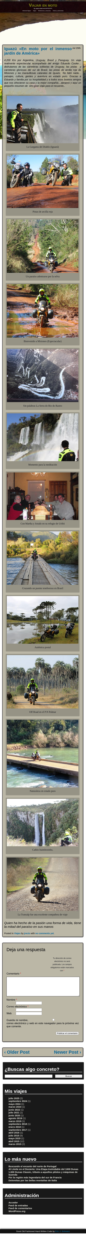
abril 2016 (14, 1136)
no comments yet (44, 933)
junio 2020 (14, 1119)
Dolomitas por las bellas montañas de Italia (33, 1184)
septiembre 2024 (18, 1104)
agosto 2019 (15, 1122)
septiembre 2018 (18, 1127)
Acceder (13, 1206)
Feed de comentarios (20, 1212)
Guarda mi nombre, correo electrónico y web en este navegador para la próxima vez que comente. (43, 1027)
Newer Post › (67, 1055)
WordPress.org (17, 1215)
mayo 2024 (15, 1107)
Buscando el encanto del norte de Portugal (33, 1170)
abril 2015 (14, 1145)
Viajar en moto (43, 5)
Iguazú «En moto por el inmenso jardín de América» (38, 51)
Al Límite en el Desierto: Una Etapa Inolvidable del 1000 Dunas (43, 1173)
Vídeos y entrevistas (58, 10)
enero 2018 (15, 1130)
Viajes (34, 10)
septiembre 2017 (18, 1133)
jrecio (27, 933)
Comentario (14, 973)
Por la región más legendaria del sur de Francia (35, 1181)
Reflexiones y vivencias (44, 10)
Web (9, 1017)
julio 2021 (14, 1116)
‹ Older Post (16, 1055)
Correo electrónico (17, 1010)
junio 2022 (14, 1113)
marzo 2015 (15, 1147)
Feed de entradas (18, 1209)
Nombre (12, 1003)
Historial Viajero (27, 10)
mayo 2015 (15, 1142)
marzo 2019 (15, 1125)
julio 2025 (14, 1102)
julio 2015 (14, 1139)
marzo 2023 (15, 1110)
